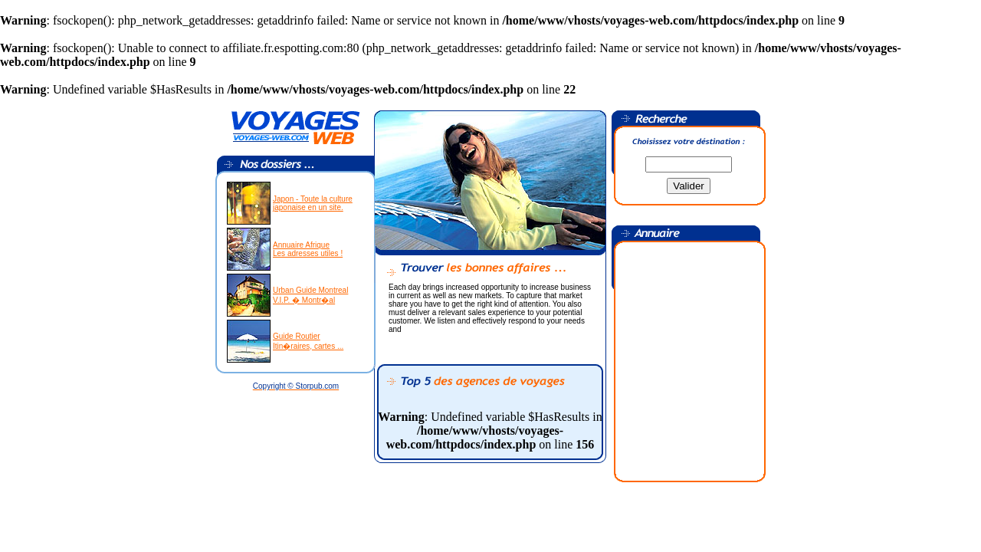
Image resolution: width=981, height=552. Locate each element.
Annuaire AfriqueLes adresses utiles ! (308, 249)
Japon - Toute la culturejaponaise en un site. (313, 203)
